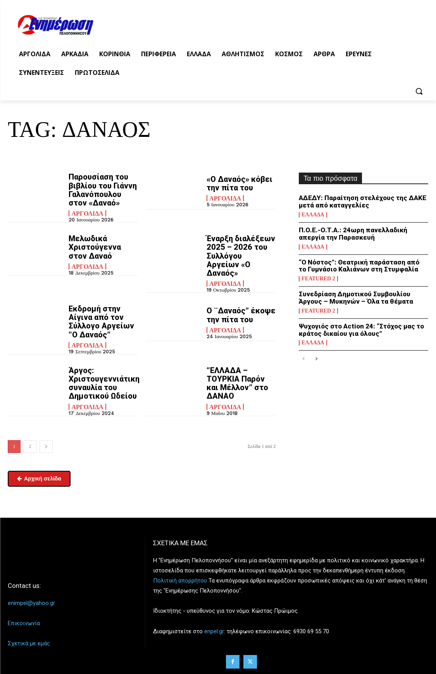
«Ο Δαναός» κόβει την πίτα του (239, 183)
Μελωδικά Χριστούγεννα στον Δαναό (95, 247)
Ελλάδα (313, 215)
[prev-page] (303, 359)
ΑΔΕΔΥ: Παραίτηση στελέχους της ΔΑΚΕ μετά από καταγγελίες (362, 201)
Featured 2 (318, 279)
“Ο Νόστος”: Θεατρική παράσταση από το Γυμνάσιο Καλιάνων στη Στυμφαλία (363, 265)
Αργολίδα (87, 213)
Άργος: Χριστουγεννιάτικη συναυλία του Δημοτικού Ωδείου (104, 382)
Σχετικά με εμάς (29, 642)
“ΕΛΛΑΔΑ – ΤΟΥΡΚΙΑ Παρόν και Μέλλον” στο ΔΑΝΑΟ (237, 382)
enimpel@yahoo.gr (31, 602)
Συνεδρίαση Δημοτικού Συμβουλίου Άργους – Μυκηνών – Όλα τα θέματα (355, 297)
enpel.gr (214, 630)
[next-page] (46, 445)
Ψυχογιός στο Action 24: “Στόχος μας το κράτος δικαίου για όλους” (361, 329)
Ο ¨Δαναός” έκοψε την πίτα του (241, 314)
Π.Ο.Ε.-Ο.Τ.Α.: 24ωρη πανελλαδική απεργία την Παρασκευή (353, 233)
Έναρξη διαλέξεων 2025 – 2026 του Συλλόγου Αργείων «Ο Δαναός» (240, 255)
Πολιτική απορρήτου (180, 579)
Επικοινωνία (24, 622)
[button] (419, 91)
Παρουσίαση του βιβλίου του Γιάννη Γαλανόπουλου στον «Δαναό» (103, 189)
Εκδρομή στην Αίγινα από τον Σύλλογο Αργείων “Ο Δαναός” (101, 321)
